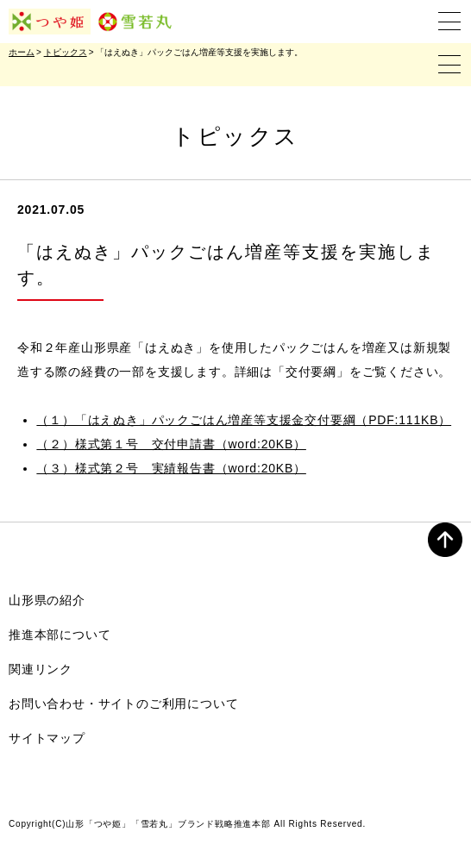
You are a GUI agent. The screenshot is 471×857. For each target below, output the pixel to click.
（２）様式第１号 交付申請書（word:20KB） (170, 444)
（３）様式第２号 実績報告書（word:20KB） (170, 468)
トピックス (65, 52)
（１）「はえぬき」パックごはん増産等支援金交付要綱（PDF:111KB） (243, 420)
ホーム (22, 52)
